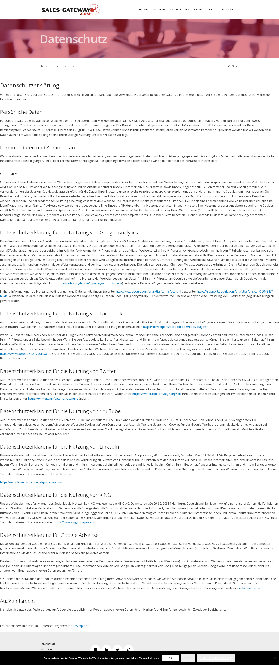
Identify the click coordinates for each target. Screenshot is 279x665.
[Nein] (274, 658)
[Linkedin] (107, 649)
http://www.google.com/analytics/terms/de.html (148, 291)
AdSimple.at (81, 626)
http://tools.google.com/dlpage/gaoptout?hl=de (89, 283)
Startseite (45, 66)
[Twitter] (118, 649)
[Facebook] (96, 649)
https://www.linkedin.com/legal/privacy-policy (31, 482)
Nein (187, 658)
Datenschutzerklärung (215, 658)
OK (170, 658)
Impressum (47, 649)
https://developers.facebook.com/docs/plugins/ (175, 327)
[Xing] (129, 649)
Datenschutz (48, 644)
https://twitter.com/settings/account (53, 398)
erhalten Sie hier (250, 588)
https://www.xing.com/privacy (74, 522)
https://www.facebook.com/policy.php (25, 354)
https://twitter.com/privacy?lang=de (156, 394)
